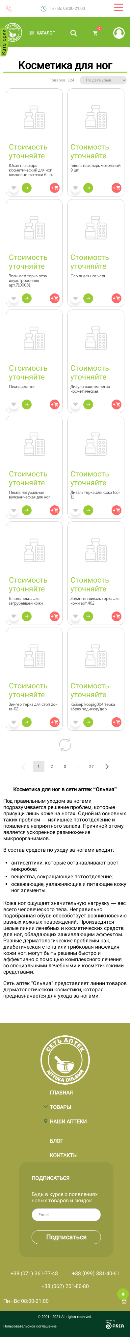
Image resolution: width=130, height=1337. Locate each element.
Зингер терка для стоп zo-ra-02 (33, 706)
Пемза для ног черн (88, 276)
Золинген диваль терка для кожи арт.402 (94, 601)
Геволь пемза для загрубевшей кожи (26, 601)
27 (91, 766)
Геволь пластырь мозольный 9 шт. (95, 168)
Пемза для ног (22, 386)
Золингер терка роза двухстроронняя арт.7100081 (28, 281)
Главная (61, 1089)
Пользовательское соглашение (30, 1326)
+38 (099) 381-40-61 (95, 1273)
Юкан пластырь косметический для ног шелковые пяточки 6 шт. (31, 170)
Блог (56, 1138)
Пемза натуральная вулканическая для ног (29, 494)
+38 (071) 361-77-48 (34, 1273)
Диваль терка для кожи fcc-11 (95, 494)
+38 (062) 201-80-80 (65, 1286)
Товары (60, 1104)
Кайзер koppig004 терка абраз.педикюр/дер (92, 706)
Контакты (64, 1152)
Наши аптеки (68, 1118)
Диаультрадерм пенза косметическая (90, 389)
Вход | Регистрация (119, 33)
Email (95, 1214)
